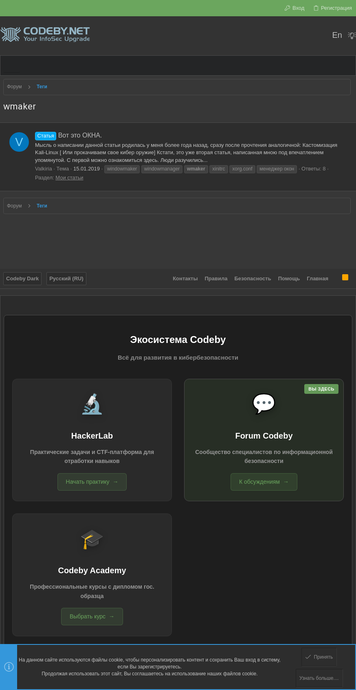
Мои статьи (69, 178)
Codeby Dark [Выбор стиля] (22, 276)
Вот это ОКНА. (68, 135)
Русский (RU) (66, 276)
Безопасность (253, 276)
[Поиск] (320, 35)
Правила (216, 276)
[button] (12, 65)
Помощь (289, 276)
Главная (317, 276)
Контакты (185, 276)
